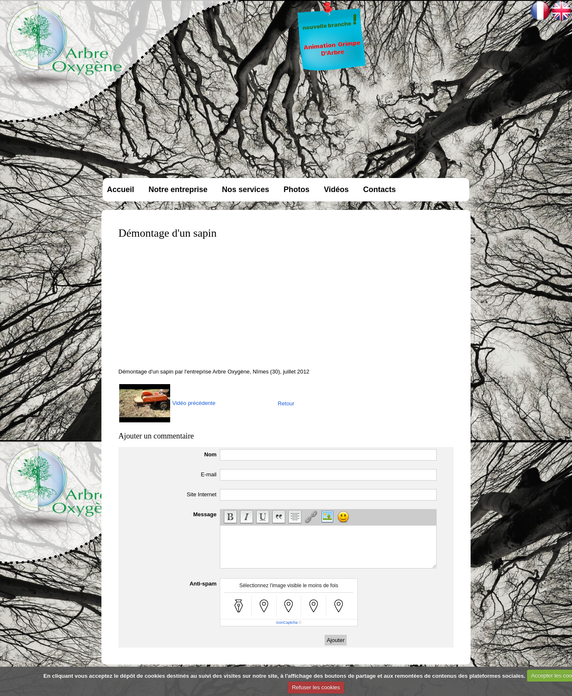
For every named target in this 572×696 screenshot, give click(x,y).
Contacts (379, 189)
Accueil (120, 189)
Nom (210, 454)
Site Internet (201, 494)
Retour (286, 403)
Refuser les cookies (316, 687)
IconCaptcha (287, 622)
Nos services (245, 189)
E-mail (208, 474)
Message (204, 514)
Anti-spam (203, 583)
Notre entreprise (178, 189)
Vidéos (336, 189)
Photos (296, 189)
